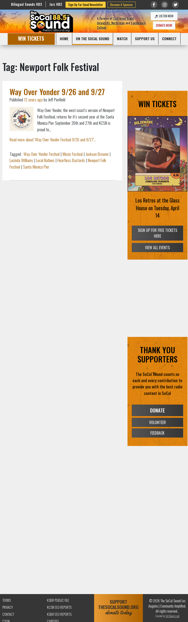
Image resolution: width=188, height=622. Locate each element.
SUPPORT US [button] (145, 38)
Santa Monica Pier (36, 167)
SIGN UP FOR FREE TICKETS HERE (157, 233)
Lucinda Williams (21, 160)
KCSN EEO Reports (59, 607)
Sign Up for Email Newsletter (85, 4)
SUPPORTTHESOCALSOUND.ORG (118, 607)
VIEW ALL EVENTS (157, 247)
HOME (64, 38)
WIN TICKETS (31, 38)
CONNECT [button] (169, 38)
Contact (8, 614)
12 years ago (33, 99)
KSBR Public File (58, 600)
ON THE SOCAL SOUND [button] (92, 38)
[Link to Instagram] (164, 4)
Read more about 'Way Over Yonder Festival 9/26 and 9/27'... (53, 139)
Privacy (7, 607)
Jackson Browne (97, 154)
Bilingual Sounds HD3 (26, 4)
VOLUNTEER (157, 422)
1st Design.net (172, 616)
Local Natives (45, 160)
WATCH (122, 38)
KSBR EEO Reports (59, 614)
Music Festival (72, 154)
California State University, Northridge (115, 20)
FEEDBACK (157, 433)
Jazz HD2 (55, 4)
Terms (6, 600)
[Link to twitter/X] (175, 4)
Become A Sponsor (121, 4)
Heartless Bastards (71, 160)
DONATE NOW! (164, 25)
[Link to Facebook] (154, 4)
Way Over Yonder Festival (42, 154)
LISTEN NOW (164, 16)
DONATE (157, 410)
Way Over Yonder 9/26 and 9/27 (57, 91)
